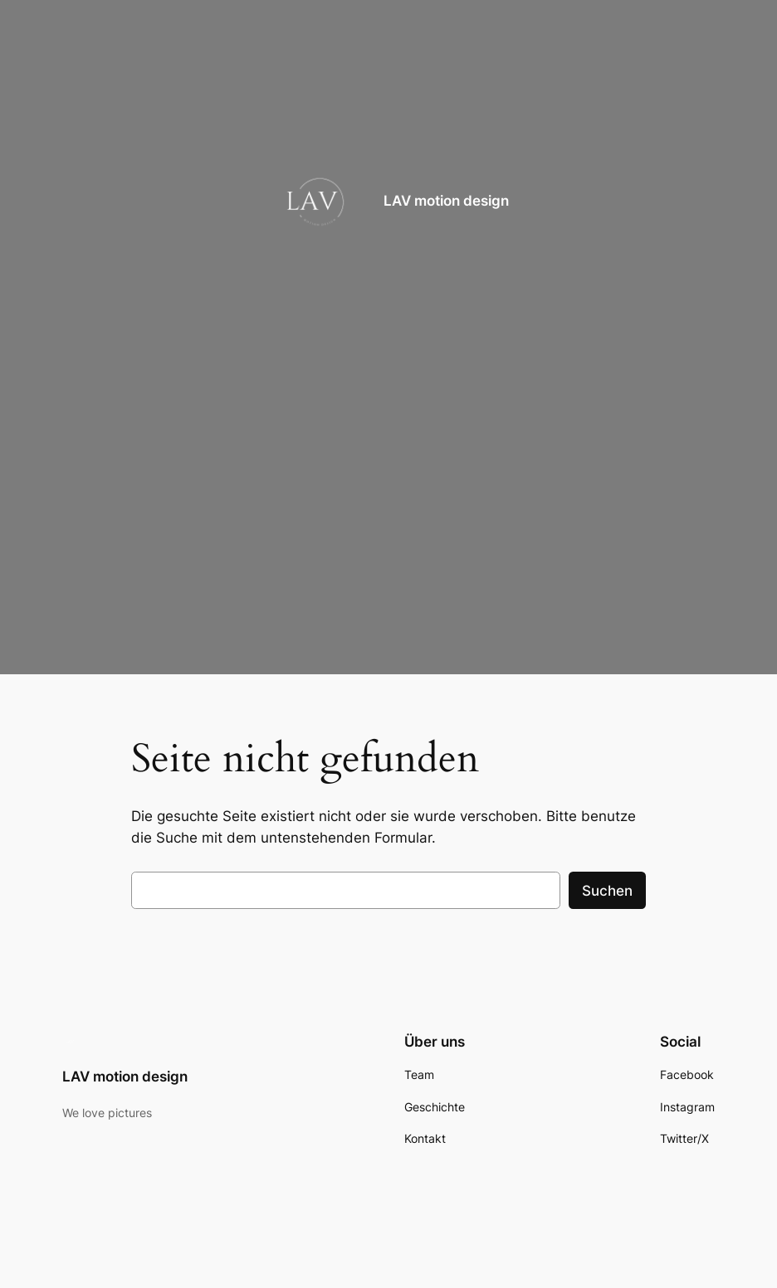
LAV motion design (446, 200)
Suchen (607, 890)
